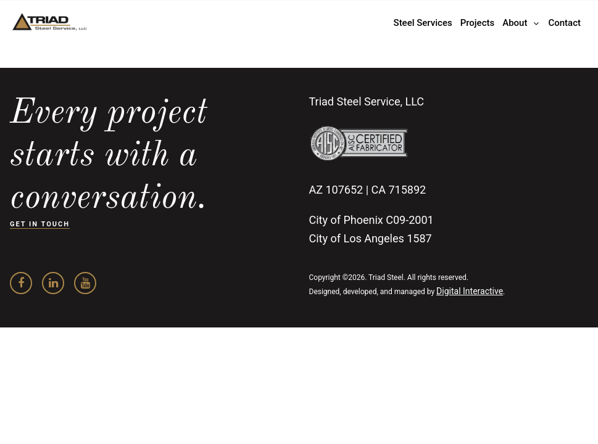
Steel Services (423, 22)
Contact (564, 22)
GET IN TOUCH (40, 224)
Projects (477, 22)
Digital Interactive (469, 291)
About (514, 22)
